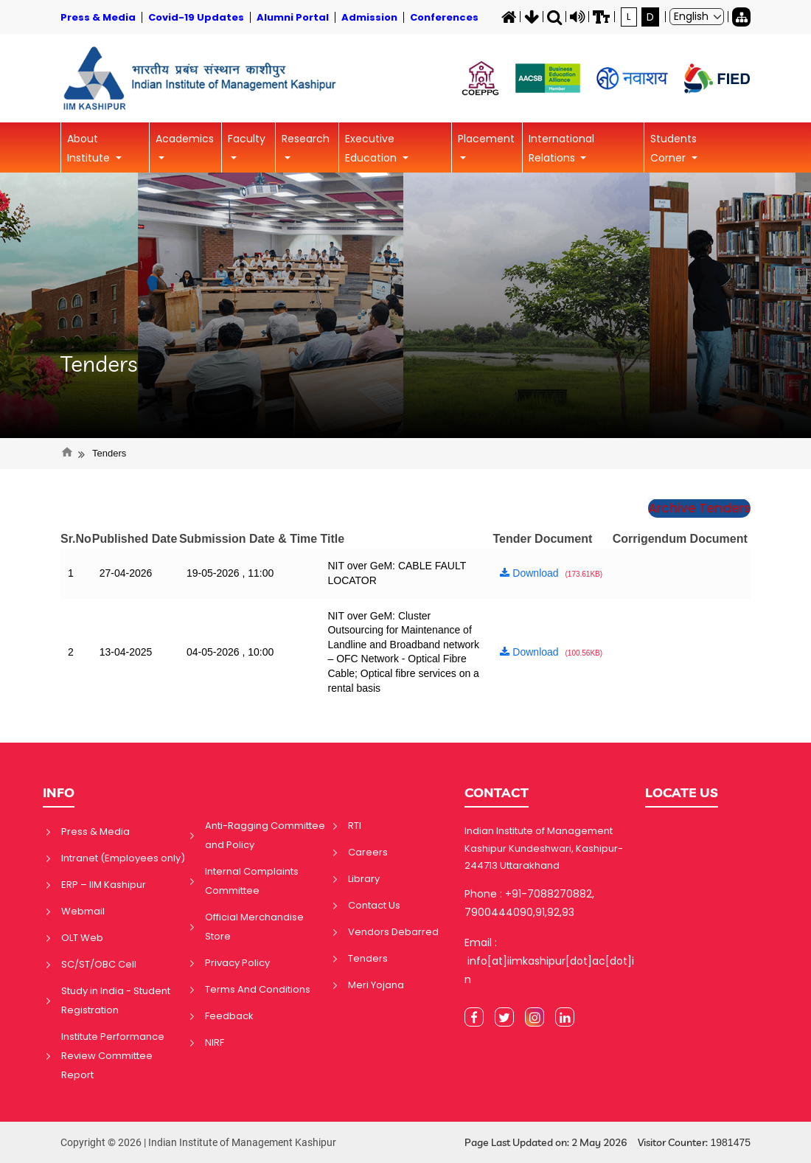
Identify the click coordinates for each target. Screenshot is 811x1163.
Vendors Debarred (393, 932)
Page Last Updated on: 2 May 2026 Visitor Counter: (607, 1142)
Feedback (229, 1016)
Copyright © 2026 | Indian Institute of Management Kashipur (198, 1142)
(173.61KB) (584, 574)
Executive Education (372, 148)
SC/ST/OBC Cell (98, 964)
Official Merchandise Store (254, 926)
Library (364, 879)
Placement (486, 138)
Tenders (99, 363)
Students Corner (673, 148)
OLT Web (82, 938)
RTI (354, 826)
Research (306, 138)
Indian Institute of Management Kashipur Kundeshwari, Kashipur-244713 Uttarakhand (543, 848)
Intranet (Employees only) (123, 858)
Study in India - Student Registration (115, 1000)
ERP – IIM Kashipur (103, 885)
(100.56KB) (584, 653)
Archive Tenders (699, 508)
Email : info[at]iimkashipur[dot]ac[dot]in (549, 961)
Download (529, 573)
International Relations (561, 148)
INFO (58, 792)
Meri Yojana (376, 985)
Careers (368, 852)
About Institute (90, 148)
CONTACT (496, 792)
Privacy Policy (237, 963)
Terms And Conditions (257, 989)
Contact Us (374, 905)
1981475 (730, 1142)
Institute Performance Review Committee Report (112, 1056)
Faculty (246, 138)
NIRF (214, 1042)
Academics (185, 138)
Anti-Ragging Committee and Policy (265, 835)
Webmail (83, 911)
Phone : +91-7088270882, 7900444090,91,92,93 (529, 903)
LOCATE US (681, 792)
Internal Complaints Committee (252, 881)
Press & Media (95, 831)
